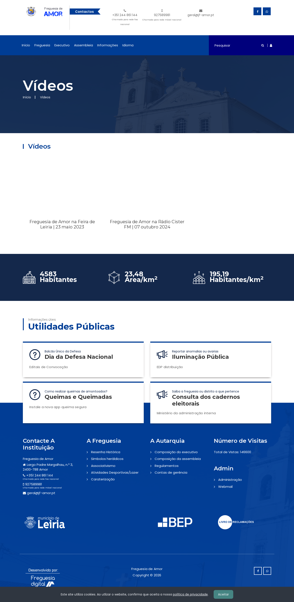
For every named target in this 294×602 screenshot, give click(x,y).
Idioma (127, 45)
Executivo (62, 45)
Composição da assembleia (178, 458)
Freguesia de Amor (38, 458)
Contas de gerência (171, 472)
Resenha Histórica (105, 452)
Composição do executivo (176, 452)
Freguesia (42, 45)
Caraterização (103, 479)
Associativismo (103, 465)
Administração (230, 479)
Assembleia (83, 45)
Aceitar (223, 594)
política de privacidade (190, 594)
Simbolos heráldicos (107, 458)
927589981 (161, 15)
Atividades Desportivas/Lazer (115, 472)
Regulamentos (167, 465)
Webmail (225, 486)
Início (26, 45)
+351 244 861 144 (125, 18)
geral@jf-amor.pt (201, 13)
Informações (107, 45)
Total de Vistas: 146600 (232, 452)
